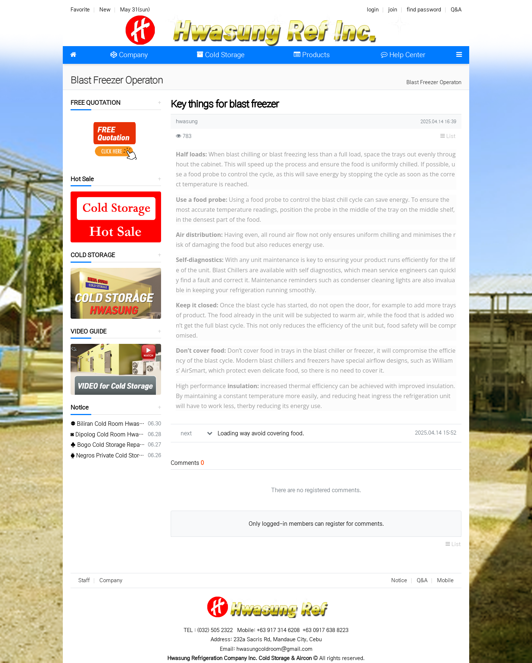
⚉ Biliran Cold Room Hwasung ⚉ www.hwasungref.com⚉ (108, 424)
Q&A (456, 10)
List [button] (447, 136)
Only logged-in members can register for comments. (316, 524)
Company (110, 580)
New (104, 10)
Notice (80, 407)
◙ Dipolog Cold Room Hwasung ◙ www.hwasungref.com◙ (108, 434)
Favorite (80, 10)
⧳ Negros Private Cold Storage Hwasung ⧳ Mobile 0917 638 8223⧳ (108, 455)
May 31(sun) (135, 10)
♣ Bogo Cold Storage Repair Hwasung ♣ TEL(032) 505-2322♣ (108, 445)
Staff (84, 580)
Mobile (445, 580)
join (392, 10)
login (373, 10)
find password (424, 10)
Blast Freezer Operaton (433, 82)
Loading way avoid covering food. (261, 433)
